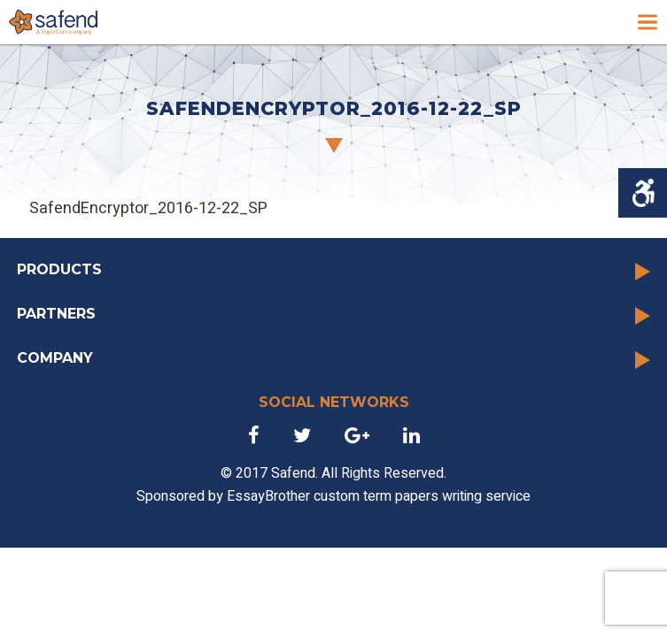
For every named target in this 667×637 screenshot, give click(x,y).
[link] (53, 22)
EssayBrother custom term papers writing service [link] (379, 496)
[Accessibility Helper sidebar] (642, 193)
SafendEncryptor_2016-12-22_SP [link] (148, 208)
